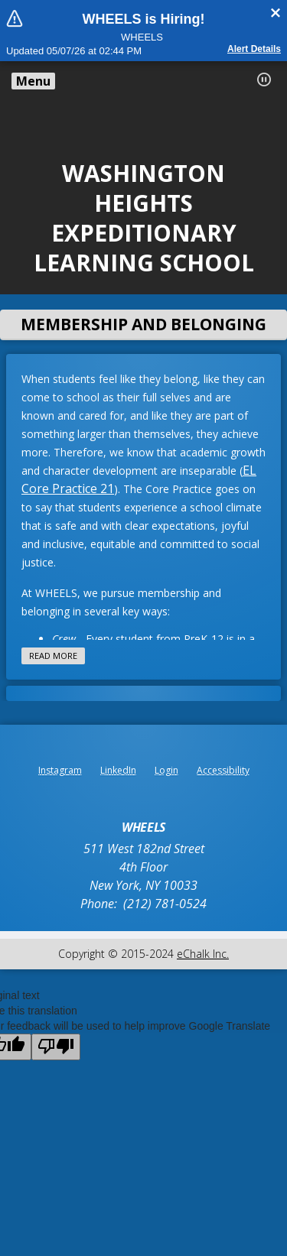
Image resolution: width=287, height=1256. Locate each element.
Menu (33, 81)
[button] (264, 79)
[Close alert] (275, 13)
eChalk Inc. (203, 953)
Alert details (254, 49)
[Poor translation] (55, 1047)
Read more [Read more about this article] (53, 655)
